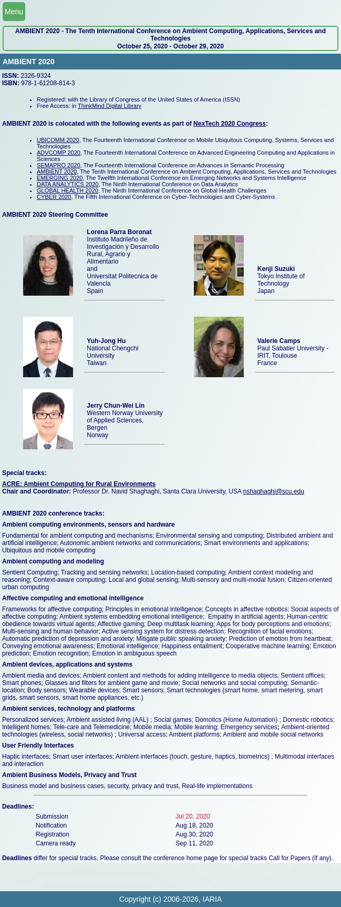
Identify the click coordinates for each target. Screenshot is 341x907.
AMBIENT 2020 (57, 171)
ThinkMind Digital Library (109, 106)
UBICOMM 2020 (58, 140)
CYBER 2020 (54, 197)
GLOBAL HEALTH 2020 (67, 190)
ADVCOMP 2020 (58, 152)
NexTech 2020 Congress (229, 123)
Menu (14, 11)
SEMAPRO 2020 (58, 165)
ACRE (11, 484)
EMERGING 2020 (59, 178)
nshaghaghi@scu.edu (273, 491)
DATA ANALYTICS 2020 (67, 184)
